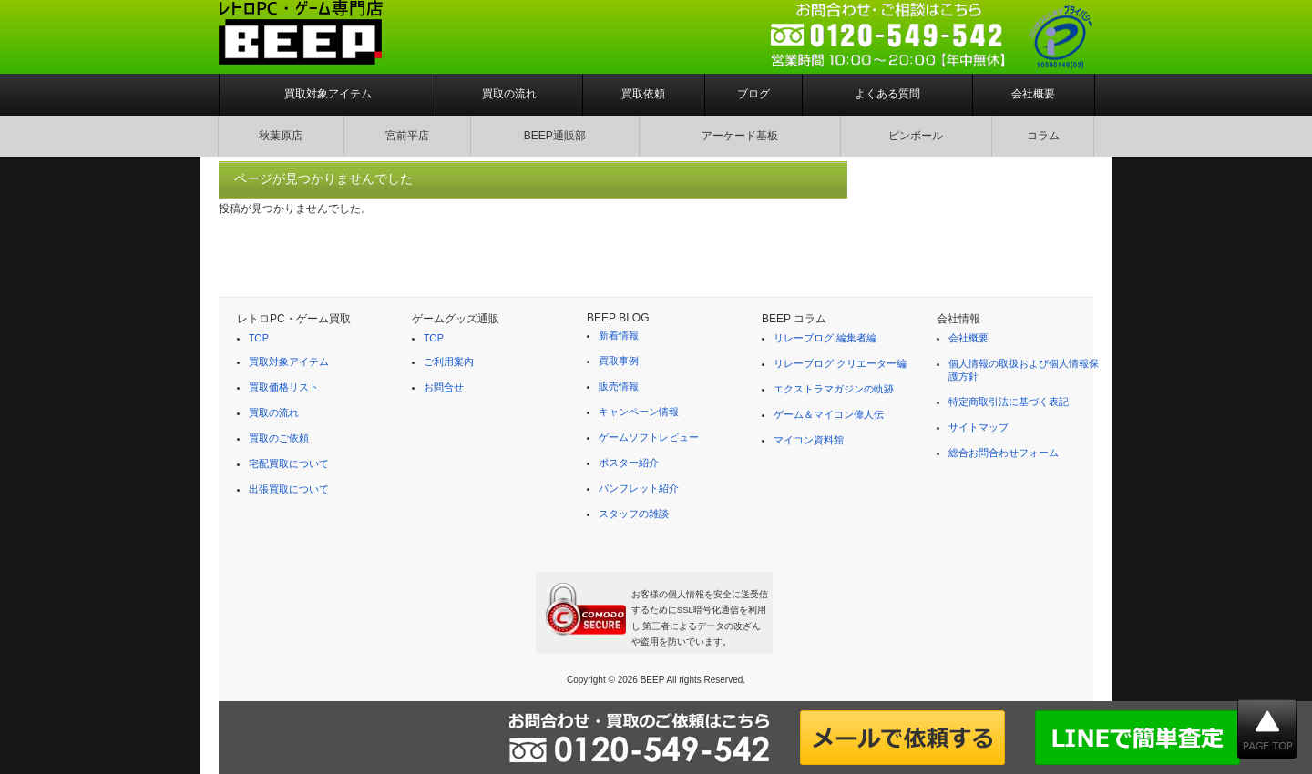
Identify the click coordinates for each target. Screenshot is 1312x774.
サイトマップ (978, 427)
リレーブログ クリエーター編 (840, 363)
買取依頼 (643, 93)
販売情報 (619, 386)
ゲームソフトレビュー (649, 437)
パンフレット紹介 (639, 488)
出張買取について (289, 489)
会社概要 (1033, 93)
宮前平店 (407, 135)
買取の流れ (509, 93)
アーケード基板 (740, 135)
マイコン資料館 (809, 439)
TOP (259, 337)
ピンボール (915, 135)
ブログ (753, 93)
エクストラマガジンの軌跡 (834, 388)
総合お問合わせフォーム (1003, 452)
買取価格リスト (284, 387)
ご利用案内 (449, 361)
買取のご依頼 (279, 438)
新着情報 (619, 335)
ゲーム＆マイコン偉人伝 (829, 414)
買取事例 (619, 360)
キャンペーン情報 (639, 411)
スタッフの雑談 (634, 513)
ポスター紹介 (629, 462)
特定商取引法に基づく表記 (1008, 401)
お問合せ (444, 387)
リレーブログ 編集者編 (825, 337)
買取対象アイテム (328, 93)
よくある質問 (887, 93)
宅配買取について (289, 463)
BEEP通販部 (555, 135)
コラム (1043, 135)
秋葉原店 (280, 135)
